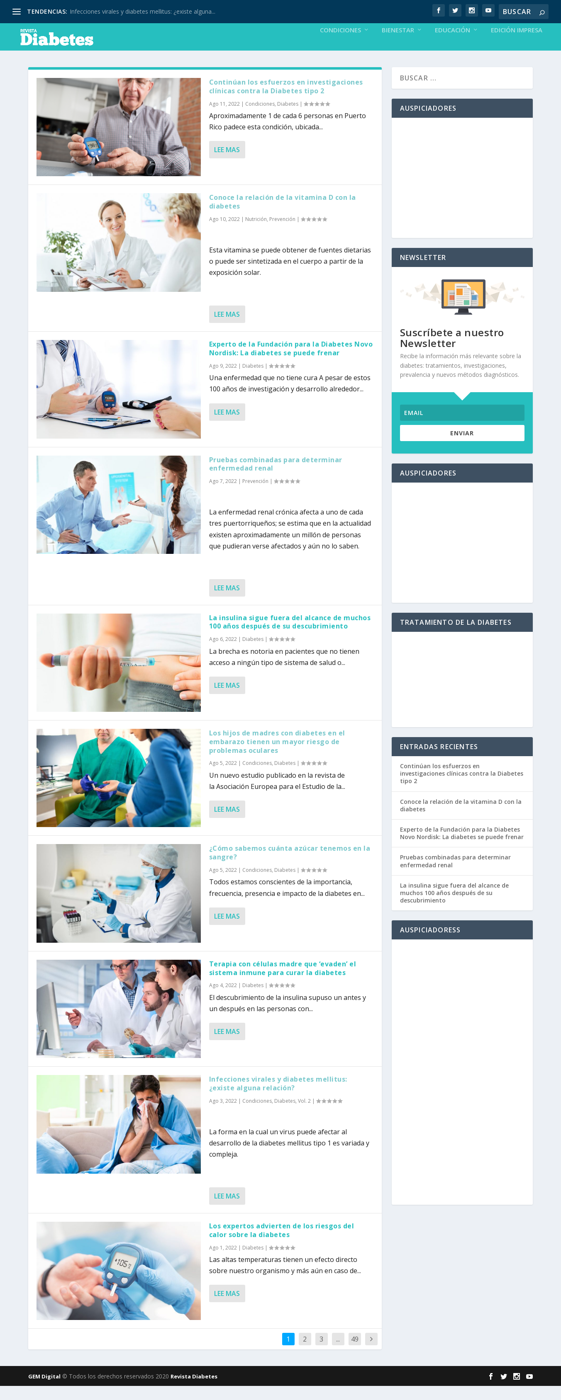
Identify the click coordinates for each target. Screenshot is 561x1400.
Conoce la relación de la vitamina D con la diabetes (282, 216)
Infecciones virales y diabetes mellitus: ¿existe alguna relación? (278, 1097)
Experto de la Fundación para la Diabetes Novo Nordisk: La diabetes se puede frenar (291, 362)
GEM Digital (44, 1390)
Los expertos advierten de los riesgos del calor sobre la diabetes (281, 1244)
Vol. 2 (304, 1115)
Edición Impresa (516, 44)
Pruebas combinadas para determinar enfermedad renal (275, 478)
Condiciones (340, 44)
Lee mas (227, 163)
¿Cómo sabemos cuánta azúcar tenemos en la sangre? (290, 867)
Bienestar (398, 44)
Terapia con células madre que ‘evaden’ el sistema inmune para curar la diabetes (282, 982)
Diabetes (287, 117)
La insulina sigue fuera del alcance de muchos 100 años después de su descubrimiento (290, 636)
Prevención (282, 233)
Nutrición (256, 233)
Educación (452, 44)
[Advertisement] (462, 192)
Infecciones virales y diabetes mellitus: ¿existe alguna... (142, 11)
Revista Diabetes (194, 1390)
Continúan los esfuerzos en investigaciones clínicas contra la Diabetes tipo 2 (286, 100)
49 (355, 1353)
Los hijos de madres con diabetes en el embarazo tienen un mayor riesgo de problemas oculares (277, 755)
